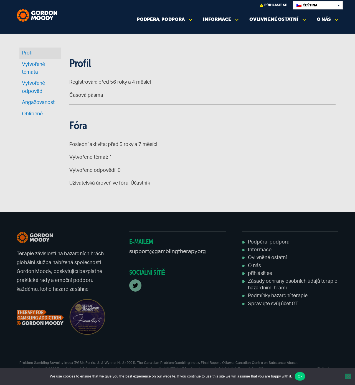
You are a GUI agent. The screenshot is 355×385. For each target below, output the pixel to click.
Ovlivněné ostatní (273, 19)
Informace (217, 19)
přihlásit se (273, 5)
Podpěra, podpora (161, 19)
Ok (300, 376)
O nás (324, 19)
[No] (348, 376)
